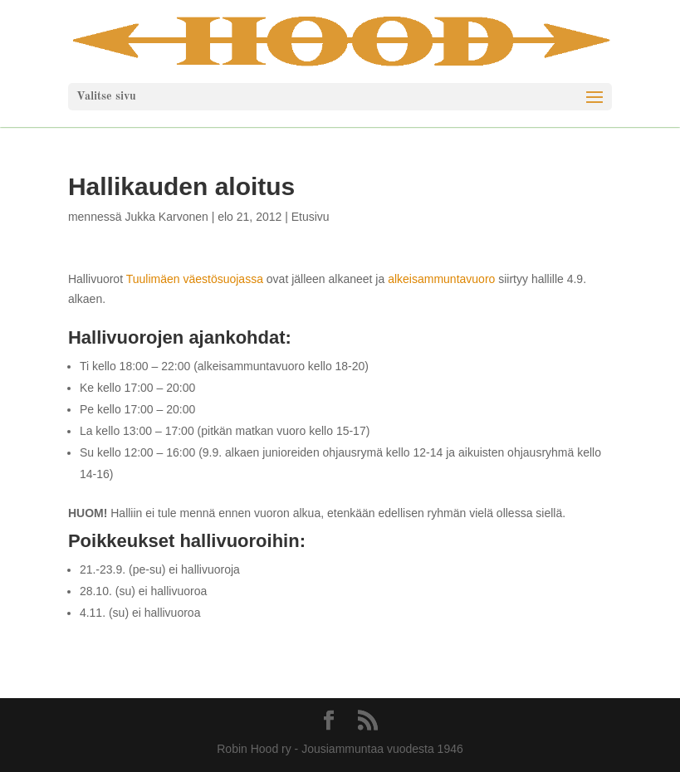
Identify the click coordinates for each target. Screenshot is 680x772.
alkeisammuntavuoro (443, 279)
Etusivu (310, 216)
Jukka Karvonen (166, 216)
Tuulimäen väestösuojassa (194, 279)
